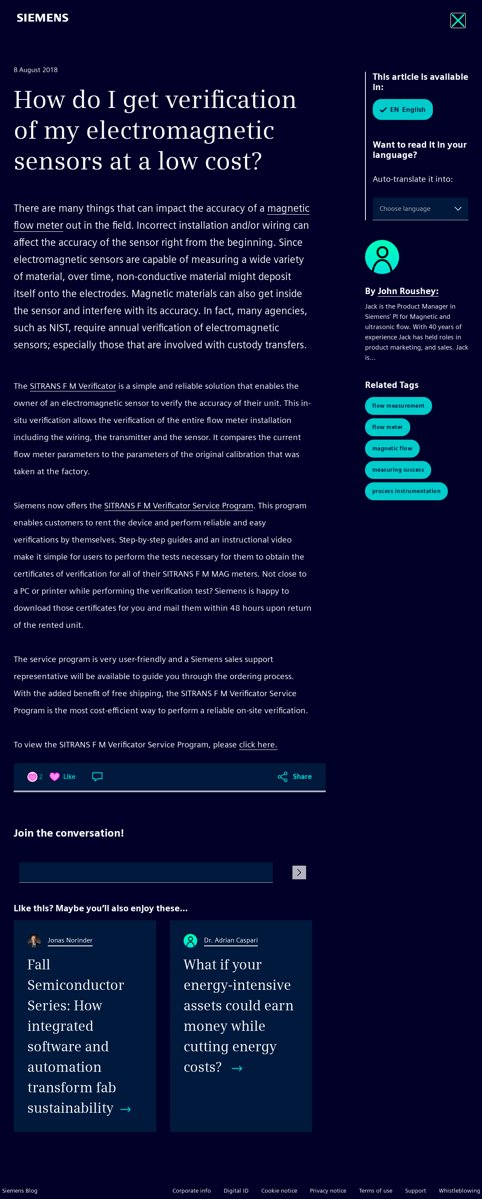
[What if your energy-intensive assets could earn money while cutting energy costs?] (241, 1026)
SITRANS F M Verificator (73, 386)
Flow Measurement (398, 406)
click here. (258, 744)
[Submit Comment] (299, 872)
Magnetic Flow (392, 448)
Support (415, 1190)
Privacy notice (328, 1190)
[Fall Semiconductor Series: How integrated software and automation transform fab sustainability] (85, 1026)
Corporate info (191, 1190)
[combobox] (381, 209)
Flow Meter (387, 427)
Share (302, 777)
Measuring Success (398, 470)
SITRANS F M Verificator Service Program (178, 505)
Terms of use (375, 1190)
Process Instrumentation (406, 491)
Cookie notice (279, 1190)
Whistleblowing (459, 1190)
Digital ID (236, 1190)
